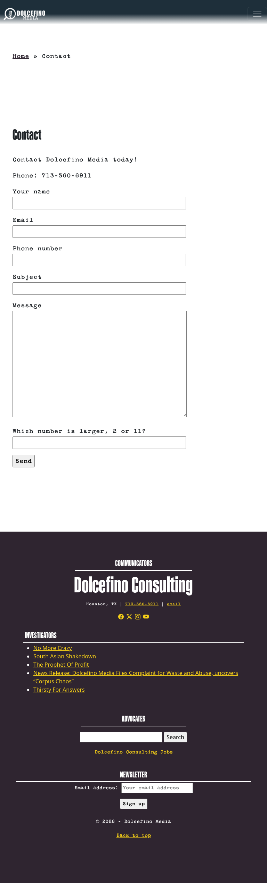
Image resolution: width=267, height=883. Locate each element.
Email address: (133, 788)
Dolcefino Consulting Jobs (134, 752)
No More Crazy (52, 648)
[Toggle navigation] (257, 14)
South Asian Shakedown (64, 656)
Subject (99, 283)
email (174, 604)
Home (21, 56)
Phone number (99, 254)
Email (99, 226)
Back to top (133, 835)
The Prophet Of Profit (61, 664)
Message (100, 360)
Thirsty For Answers (59, 689)
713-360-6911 (142, 604)
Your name (99, 197)
